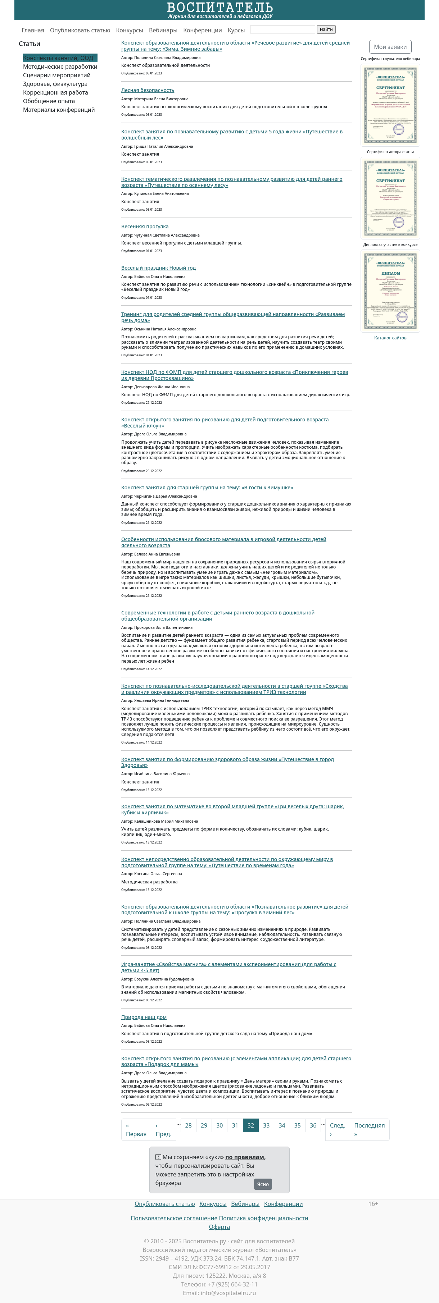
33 (266, 1125)
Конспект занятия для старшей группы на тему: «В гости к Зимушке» (207, 487)
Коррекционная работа (55, 92)
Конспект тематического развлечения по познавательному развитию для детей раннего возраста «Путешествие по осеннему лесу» (232, 181)
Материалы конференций (59, 110)
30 (219, 1125)
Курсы (236, 30)
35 (297, 1125)
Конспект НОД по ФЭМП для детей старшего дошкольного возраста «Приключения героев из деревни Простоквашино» (234, 375)
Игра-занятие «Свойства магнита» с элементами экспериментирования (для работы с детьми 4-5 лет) (228, 967)
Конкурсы (129, 30)
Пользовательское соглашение (174, 1218)
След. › (337, 1129)
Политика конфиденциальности (263, 1218)
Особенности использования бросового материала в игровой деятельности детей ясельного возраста (223, 542)
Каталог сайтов (390, 338)
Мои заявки (390, 47)
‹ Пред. (163, 1129)
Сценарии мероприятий (57, 75)
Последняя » (369, 1129)
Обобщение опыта (49, 101)
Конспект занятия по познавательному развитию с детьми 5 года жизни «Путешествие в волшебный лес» (232, 134)
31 (235, 1125)
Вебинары (163, 30)
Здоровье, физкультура (55, 84)
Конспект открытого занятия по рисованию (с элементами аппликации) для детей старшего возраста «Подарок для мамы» (236, 1061)
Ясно (263, 1184)
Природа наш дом (144, 1017)
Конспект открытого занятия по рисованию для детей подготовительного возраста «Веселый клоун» (225, 422)
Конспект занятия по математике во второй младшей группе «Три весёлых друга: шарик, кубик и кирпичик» (232, 809)
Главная (33, 30)
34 (282, 1125)
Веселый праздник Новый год (158, 267)
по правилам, (245, 1157)
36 (313, 1125)
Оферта (219, 1227)
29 (204, 1125)
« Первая (136, 1129)
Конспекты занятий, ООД (58, 58)
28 (188, 1125)
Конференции (202, 30)
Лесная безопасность (147, 90)
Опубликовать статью (80, 30)
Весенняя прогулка (145, 226)
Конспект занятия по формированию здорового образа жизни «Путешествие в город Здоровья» (227, 762)
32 (251, 1125)
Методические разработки (60, 66)
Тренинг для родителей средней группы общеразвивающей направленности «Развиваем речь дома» (233, 317)
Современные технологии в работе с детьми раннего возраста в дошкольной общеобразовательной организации (217, 615)
